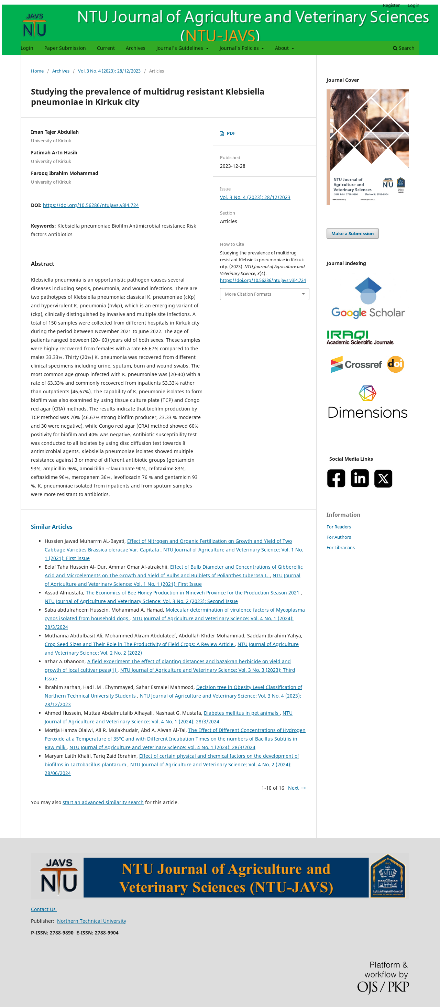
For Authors (339, 537)
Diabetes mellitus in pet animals (242, 713)
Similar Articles (52, 526)
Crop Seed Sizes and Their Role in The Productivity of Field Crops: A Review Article (140, 644)
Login (27, 48)
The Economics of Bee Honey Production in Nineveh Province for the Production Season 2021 (193, 592)
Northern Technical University (91, 921)
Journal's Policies (240, 48)
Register (391, 5)
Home (37, 71)
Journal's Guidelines (180, 48)
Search (404, 48)
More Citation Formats (248, 294)
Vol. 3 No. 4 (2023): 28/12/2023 (109, 71)
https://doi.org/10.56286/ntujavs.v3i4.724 (91, 205)
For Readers (339, 527)
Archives (135, 48)
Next (293, 788)
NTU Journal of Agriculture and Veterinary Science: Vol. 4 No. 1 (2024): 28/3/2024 (162, 747)
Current (106, 48)
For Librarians (341, 547)
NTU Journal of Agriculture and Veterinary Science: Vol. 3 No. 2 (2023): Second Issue (141, 601)
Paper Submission (65, 48)
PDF (231, 133)
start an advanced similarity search (103, 802)
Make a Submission (352, 233)
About (282, 48)
